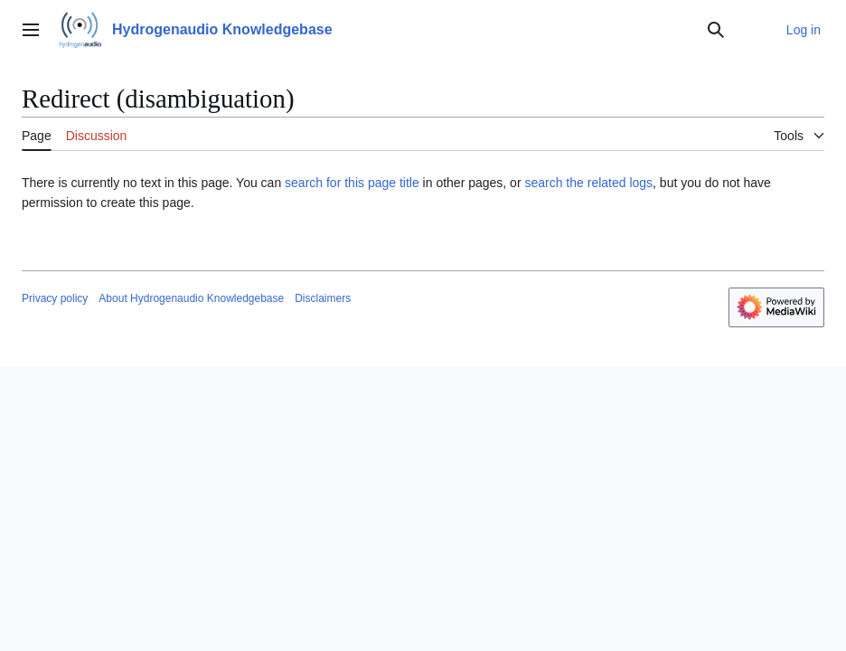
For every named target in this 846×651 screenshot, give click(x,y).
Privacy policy (55, 298)
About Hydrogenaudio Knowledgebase (191, 298)
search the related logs (588, 182)
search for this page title (352, 182)
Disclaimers (323, 298)
